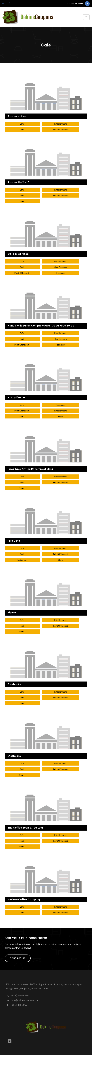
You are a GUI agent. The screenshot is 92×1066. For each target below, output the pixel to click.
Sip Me (12, 612)
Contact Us (18, 958)
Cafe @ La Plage (18, 254)
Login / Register (75, 3)
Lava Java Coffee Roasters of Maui (30, 469)
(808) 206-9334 (17, 995)
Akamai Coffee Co (19, 182)
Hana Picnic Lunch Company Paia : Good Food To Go (41, 325)
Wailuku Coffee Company (24, 899)
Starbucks (14, 684)
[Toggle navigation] (86, 17)
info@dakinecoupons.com (22, 1000)
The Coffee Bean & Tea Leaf (25, 827)
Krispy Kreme (16, 397)
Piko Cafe (14, 541)
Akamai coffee (17, 116)
